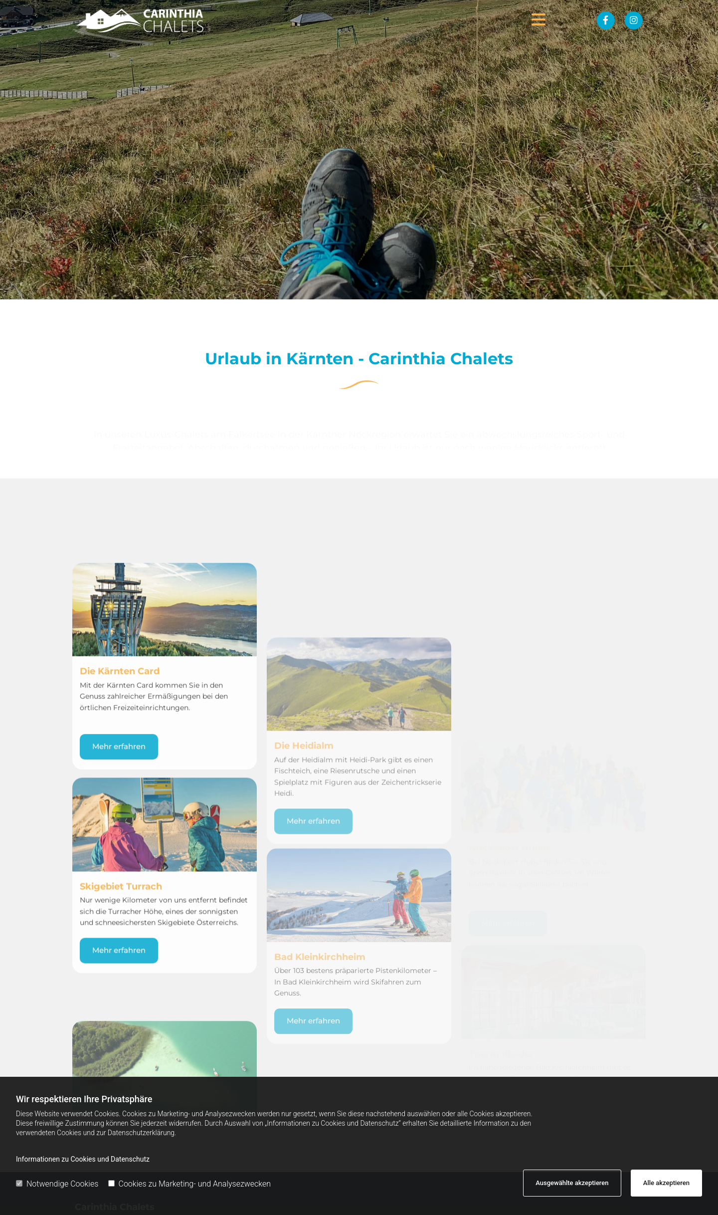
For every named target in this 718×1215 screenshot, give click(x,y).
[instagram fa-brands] (634, 20)
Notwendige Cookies (57, 1184)
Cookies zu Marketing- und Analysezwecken (189, 1184)
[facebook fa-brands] (606, 20)
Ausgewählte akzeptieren (572, 1183)
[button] (383, 20)
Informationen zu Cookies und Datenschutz (83, 1159)
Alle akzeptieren (666, 1183)
